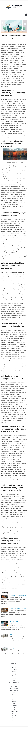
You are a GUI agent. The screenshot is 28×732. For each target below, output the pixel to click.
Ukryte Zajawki (14, 711)
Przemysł (14, 697)
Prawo (14, 695)
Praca (14, 692)
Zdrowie (14, 720)
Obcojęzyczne (14, 690)
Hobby (14, 678)
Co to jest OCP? (14, 622)
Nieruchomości (14, 688)
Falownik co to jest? (15, 635)
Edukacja (14, 674)
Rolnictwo (14, 699)
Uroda (14, 713)
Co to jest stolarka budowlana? (18, 595)
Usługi (14, 716)
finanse (14, 676)
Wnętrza (14, 718)
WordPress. (8, 729)
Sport (14, 703)
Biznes (14, 667)
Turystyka (14, 709)
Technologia (14, 705)
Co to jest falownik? (15, 648)
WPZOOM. (26, 729)
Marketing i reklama (14, 682)
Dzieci (14, 671)
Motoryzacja (14, 686)
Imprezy (14, 680)
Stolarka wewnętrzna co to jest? (18, 608)
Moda (14, 684)
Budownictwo (14, 669)
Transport (14, 707)
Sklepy (14, 701)
